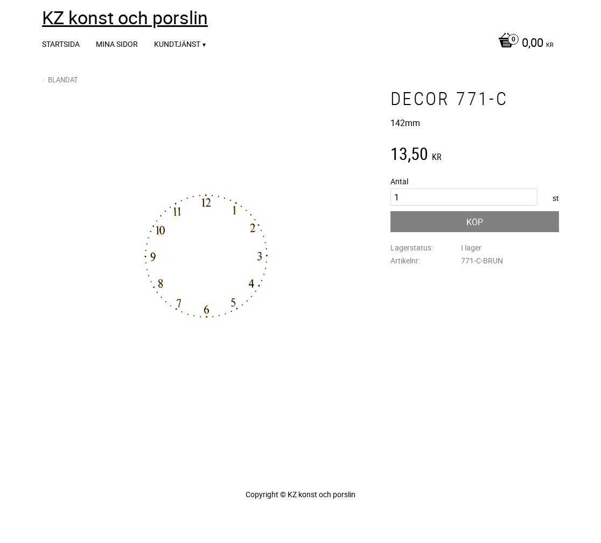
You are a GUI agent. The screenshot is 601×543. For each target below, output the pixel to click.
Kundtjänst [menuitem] (177, 44)
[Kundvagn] (523, 44)
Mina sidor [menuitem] (117, 44)
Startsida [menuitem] (61, 44)
